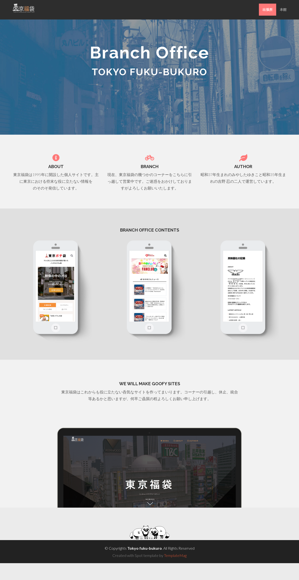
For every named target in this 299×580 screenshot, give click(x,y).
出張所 (267, 9)
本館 (283, 9)
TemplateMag (175, 555)
